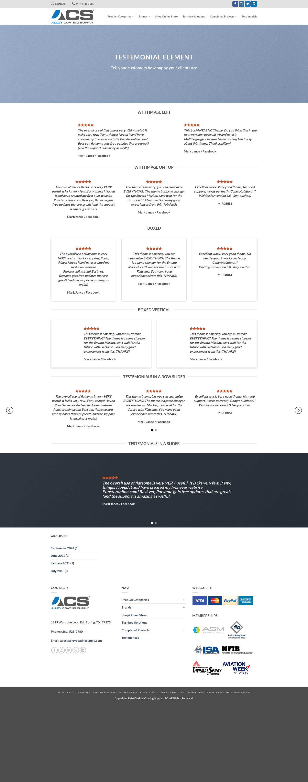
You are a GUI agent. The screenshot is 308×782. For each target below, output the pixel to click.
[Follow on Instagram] (241, 4)
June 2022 (58, 555)
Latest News (215, 692)
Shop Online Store (166, 16)
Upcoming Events (238, 692)
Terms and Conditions (139, 692)
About (71, 692)
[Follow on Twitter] (248, 4)
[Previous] (9, 410)
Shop (61, 692)
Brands (144, 16)
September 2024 (62, 548)
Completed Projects (223, 16)
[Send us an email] (75, 650)
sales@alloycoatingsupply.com (81, 640)
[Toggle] (184, 599)
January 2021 (60, 563)
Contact (84, 692)
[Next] (298, 410)
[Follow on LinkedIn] (254, 4)
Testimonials (249, 16)
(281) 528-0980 (72, 631)
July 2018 (57, 571)
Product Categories (120, 16)
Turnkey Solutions (194, 16)
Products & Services (107, 692)
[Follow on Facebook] (235, 4)
